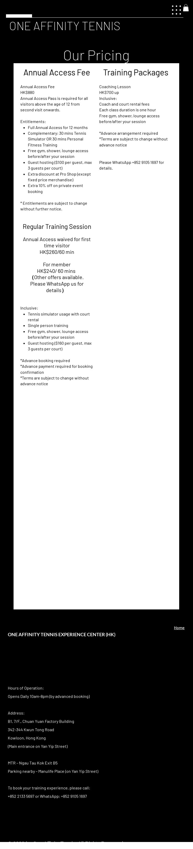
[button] (186, 7)
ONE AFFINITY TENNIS (64, 25)
